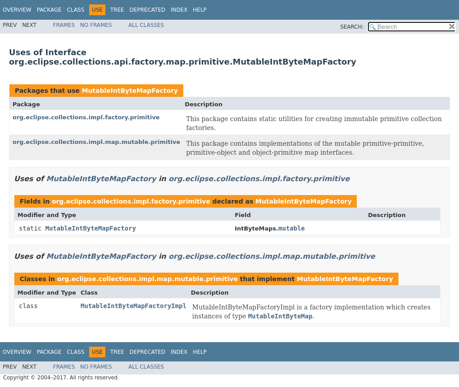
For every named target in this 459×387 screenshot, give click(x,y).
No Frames (96, 25)
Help (200, 10)
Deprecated (147, 10)
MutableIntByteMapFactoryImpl (133, 305)
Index (179, 10)
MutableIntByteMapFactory (130, 90)
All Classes (146, 25)
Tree (117, 10)
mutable (291, 228)
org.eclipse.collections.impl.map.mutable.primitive (96, 142)
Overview (17, 10)
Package (49, 10)
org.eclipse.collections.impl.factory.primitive (86, 117)
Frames (64, 25)
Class (75, 10)
